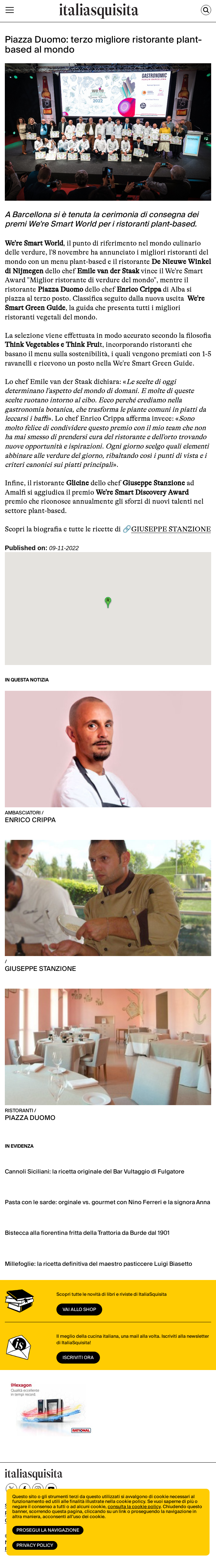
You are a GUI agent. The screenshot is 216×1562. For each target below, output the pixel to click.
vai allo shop (79, 1310)
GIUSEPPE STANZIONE (171, 529)
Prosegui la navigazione (47, 1530)
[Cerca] (206, 10)
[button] (108, 602)
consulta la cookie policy (134, 1507)
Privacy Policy (34, 1545)
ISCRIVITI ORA (78, 1358)
